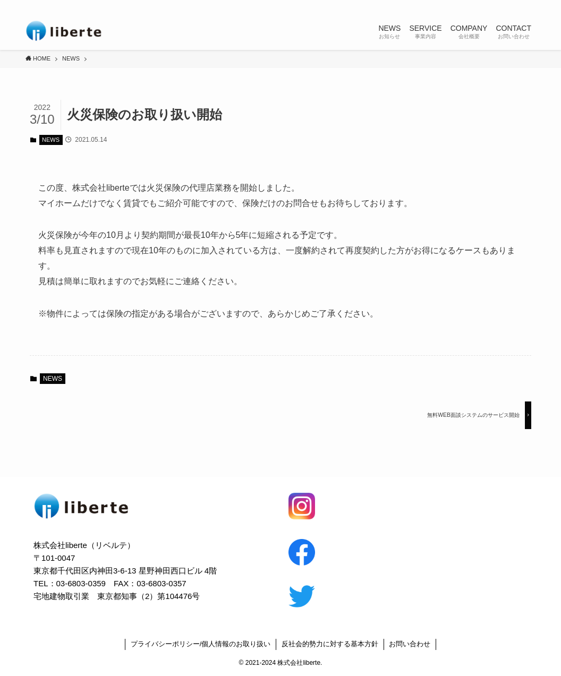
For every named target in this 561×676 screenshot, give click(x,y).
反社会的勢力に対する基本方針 (330, 644)
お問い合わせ (409, 644)
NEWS (51, 139)
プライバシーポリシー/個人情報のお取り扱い (201, 644)
